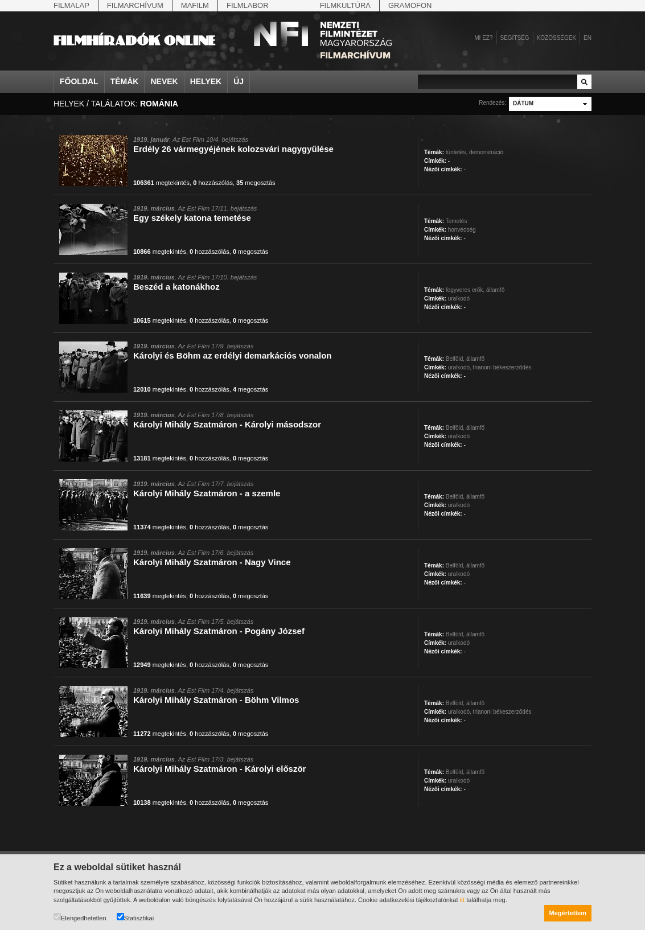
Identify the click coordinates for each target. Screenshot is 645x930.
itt (462, 899)
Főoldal (79, 81)
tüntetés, (456, 152)
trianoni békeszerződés (502, 367)
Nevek (164, 81)
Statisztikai (135, 917)
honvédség (462, 230)
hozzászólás (213, 182)
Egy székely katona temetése (192, 218)
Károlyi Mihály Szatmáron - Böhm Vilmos (216, 700)
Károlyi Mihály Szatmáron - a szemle (206, 493)
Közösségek (556, 38)
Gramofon (410, 5)
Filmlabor (248, 5)
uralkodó (459, 298)
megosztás (256, 182)
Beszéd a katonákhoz (176, 286)
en (587, 38)
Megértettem (567, 913)
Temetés (456, 221)
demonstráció (486, 152)
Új (238, 81)
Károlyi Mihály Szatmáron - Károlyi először (219, 768)
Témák (124, 81)
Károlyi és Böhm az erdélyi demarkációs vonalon (232, 355)
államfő (495, 290)
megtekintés (161, 182)
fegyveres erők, (465, 290)
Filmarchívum (135, 5)
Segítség (514, 38)
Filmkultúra (345, 5)
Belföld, (455, 359)
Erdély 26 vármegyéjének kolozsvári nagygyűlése (233, 149)
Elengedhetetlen (80, 917)
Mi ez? (483, 38)
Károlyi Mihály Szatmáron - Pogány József (219, 631)
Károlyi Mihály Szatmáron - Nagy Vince (211, 562)
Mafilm (195, 5)
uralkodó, (459, 367)
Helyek (206, 81)
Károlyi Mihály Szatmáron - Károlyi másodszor (227, 424)
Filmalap (71, 5)
